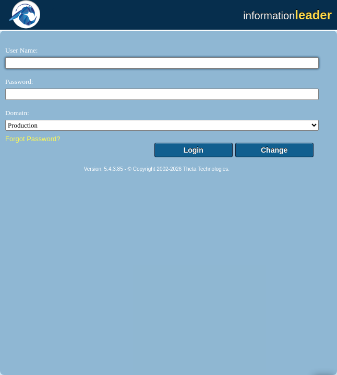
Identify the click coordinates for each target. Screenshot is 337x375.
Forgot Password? (33, 139)
